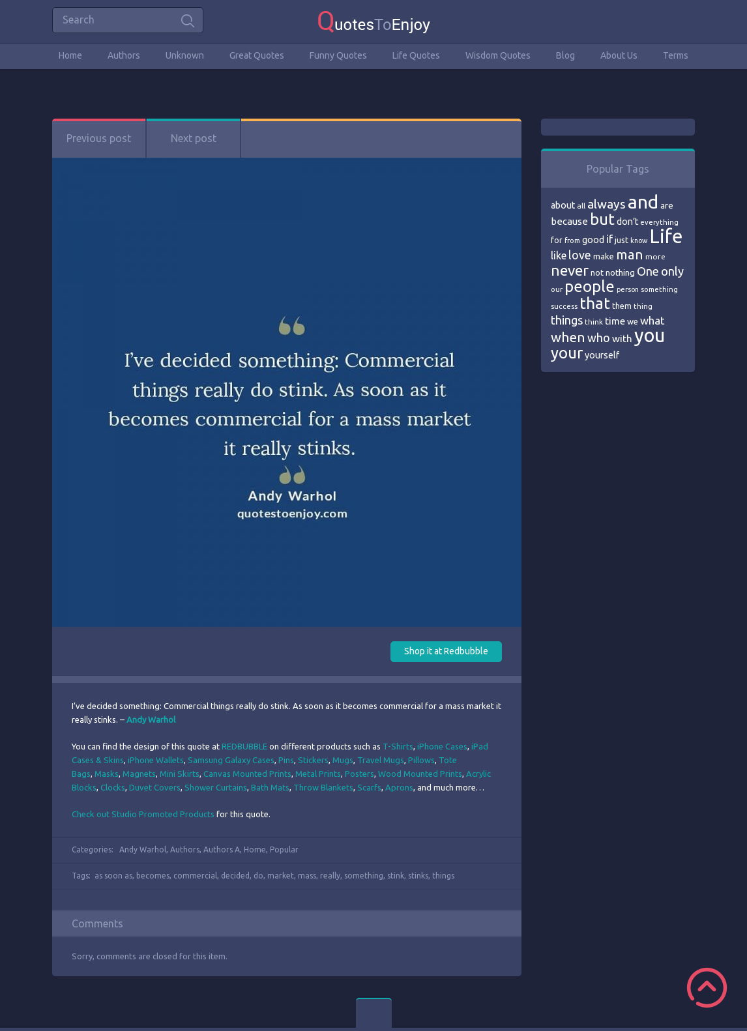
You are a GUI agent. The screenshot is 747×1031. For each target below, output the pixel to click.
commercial (195, 875)
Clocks (112, 787)
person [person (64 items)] (628, 289)
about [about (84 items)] (563, 205)
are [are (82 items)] (666, 205)
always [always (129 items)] (606, 204)
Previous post (98, 138)
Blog (565, 55)
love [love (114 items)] (579, 254)
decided (235, 875)
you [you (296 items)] (649, 335)
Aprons (399, 787)
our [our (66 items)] (557, 289)
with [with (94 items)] (622, 338)
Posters (359, 773)
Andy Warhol (142, 849)
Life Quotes (416, 55)
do (258, 875)
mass (307, 875)
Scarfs (369, 787)
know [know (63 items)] (638, 240)
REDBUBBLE (244, 746)
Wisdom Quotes (498, 55)
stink (395, 875)
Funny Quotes (338, 55)
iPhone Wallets (156, 759)
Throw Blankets (323, 787)
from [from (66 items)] (572, 240)
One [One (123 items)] (648, 271)
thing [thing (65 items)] (643, 306)
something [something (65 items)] (659, 289)
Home (70, 55)
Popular (284, 849)
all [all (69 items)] (581, 205)
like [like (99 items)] (558, 255)
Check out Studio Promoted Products (143, 814)
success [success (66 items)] (564, 306)
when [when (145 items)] (568, 337)
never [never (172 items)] (570, 270)
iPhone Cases (442, 746)
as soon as (113, 875)
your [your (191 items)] (567, 353)
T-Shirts (398, 746)
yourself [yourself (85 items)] (602, 355)
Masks (107, 773)
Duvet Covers (155, 787)
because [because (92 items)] (569, 221)
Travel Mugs (380, 759)
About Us (618, 55)
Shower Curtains (215, 787)
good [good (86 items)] (593, 240)
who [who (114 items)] (598, 337)
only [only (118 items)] (672, 271)
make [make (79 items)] (603, 256)
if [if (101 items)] (609, 239)
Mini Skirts (179, 773)
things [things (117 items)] (567, 320)
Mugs (342, 759)
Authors (124, 55)
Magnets (139, 773)
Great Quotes (256, 55)
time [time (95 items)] (615, 321)
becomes (152, 875)
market (280, 875)
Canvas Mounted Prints (247, 773)
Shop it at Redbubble (446, 651)
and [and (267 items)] (643, 202)
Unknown (185, 55)
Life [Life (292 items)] (665, 236)
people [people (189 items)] (589, 286)
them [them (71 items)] (622, 306)
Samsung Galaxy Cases (231, 759)
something (363, 875)
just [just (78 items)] (621, 239)
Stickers (313, 759)
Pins (286, 759)
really (330, 875)
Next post (193, 138)
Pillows (421, 759)
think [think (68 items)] (594, 321)
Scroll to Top (706, 987)
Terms (675, 55)
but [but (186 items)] (602, 219)
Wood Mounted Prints (420, 773)
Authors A (221, 849)
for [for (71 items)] (557, 240)
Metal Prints (318, 773)
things (443, 875)
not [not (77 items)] (597, 272)
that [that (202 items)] (594, 303)
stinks (418, 875)
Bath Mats (270, 787)
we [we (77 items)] (632, 321)
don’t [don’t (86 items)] (627, 221)
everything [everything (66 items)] (659, 222)
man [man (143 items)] (629, 254)
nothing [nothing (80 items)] (620, 272)
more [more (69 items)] (655, 256)
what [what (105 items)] (652, 320)
